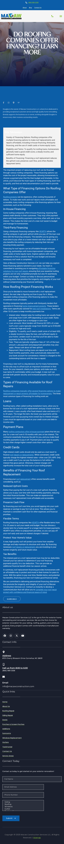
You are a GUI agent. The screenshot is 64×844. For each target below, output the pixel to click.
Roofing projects (10, 197)
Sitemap (37, 837)
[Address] (3, 652)
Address (6, 655)
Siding (22, 802)
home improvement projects (34, 306)
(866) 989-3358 (33, 2)
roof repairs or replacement (23, 547)
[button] (61, 16)
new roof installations (41, 309)
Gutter (22, 809)
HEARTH (42, 231)
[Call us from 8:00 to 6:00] (3, 664)
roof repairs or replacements (22, 455)
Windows (22, 806)
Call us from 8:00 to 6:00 (15, 668)
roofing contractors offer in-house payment (26, 432)
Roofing (22, 804)
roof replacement (23, 479)
